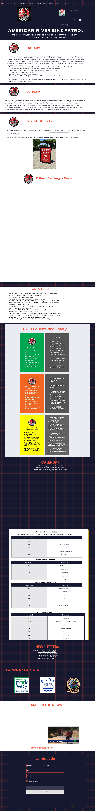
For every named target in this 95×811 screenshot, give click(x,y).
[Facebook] (74, 20)
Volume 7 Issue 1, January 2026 (47, 653)
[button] (21, 685)
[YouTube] (80, 20)
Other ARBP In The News (41, 748)
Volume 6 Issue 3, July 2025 (47, 657)
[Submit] (45, 788)
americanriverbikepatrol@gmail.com (59, 132)
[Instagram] (68, 20)
